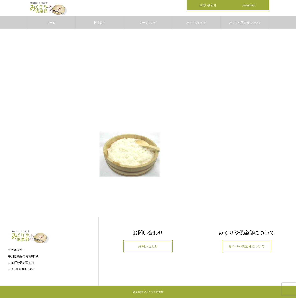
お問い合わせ (148, 246)
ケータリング (148, 22)
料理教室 (99, 22)
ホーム (51, 22)
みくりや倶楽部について (245, 22)
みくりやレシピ (196, 22)
